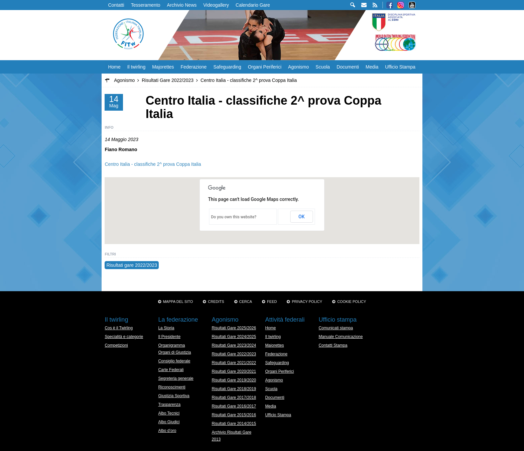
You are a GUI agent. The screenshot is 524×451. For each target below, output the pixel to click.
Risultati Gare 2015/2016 (234, 415)
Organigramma (171, 345)
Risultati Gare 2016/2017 (234, 406)
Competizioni (116, 345)
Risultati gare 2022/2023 (131, 265)
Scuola (322, 67)
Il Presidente (169, 336)
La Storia (166, 328)
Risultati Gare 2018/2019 (234, 388)
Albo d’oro (167, 430)
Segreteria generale (175, 378)
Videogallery (216, 5)
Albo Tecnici (168, 413)
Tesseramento (145, 5)
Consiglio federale (174, 361)
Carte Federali (170, 369)
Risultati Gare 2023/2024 (234, 345)
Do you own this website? (234, 217)
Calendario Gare (253, 5)
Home (114, 67)
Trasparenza (169, 404)
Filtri (110, 254)
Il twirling (136, 67)
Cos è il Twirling (119, 328)
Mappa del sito (178, 302)
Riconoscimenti (171, 387)
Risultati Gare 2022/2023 (234, 354)
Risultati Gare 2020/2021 (234, 371)
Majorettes (163, 67)
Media (372, 67)
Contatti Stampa (332, 345)
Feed (272, 302)
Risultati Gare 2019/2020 (234, 380)
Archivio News (182, 5)
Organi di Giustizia (174, 352)
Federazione (194, 67)
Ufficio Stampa (400, 67)
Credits (216, 302)
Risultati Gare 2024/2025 (234, 336)
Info (109, 127)
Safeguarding (227, 67)
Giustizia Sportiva (173, 395)
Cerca (245, 302)
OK (301, 216)
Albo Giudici (168, 422)
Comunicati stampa (335, 328)
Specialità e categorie (124, 336)
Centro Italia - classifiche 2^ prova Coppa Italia (153, 164)
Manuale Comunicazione (340, 336)
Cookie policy (351, 302)
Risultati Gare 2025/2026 (234, 328)
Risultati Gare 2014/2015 (234, 423)
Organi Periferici (264, 67)
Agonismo (298, 67)
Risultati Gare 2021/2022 (234, 362)
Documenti (348, 67)
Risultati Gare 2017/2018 (234, 397)
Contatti (116, 5)
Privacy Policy (307, 302)
